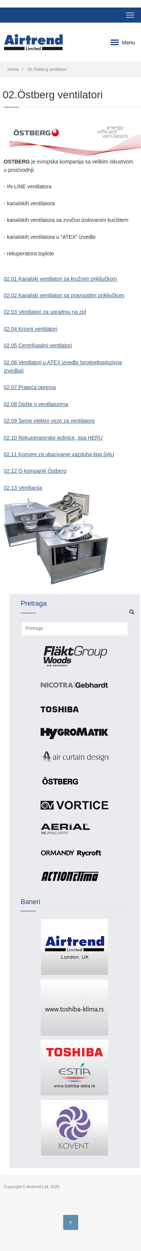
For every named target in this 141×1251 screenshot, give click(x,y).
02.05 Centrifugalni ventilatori (38, 345)
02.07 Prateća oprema (30, 387)
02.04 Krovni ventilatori (30, 329)
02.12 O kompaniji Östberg (35, 471)
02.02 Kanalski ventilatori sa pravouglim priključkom (64, 295)
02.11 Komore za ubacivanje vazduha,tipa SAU (59, 454)
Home (13, 69)
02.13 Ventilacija (23, 488)
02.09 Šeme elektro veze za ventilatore (49, 421)
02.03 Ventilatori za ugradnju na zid (45, 312)
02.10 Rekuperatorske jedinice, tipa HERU (53, 438)
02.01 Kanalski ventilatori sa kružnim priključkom (60, 279)
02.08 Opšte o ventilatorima (36, 404)
